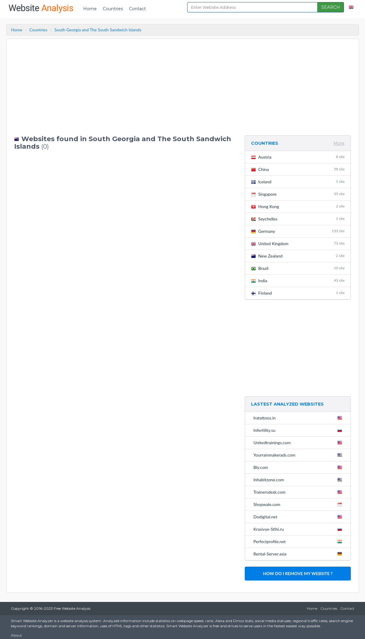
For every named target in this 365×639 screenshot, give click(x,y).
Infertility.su (299, 430)
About (16, 635)
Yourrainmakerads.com (299, 454)
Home (90, 8)
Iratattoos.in (299, 417)
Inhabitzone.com (299, 479)
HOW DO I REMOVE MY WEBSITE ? (297, 573)
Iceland (298, 182)
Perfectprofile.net (299, 541)
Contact (137, 8)
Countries (113, 8)
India (298, 280)
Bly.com (299, 467)
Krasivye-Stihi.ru (299, 529)
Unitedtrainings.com (299, 442)
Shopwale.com (299, 504)
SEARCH (330, 7)
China (298, 169)
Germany (298, 231)
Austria (298, 157)
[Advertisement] (125, 87)
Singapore (298, 194)
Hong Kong (298, 206)
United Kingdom (298, 243)
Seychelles (298, 219)
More (339, 143)
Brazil (298, 268)
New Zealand (298, 256)
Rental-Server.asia (299, 553)
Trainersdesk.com (299, 492)
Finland (298, 293)
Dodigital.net (299, 516)
